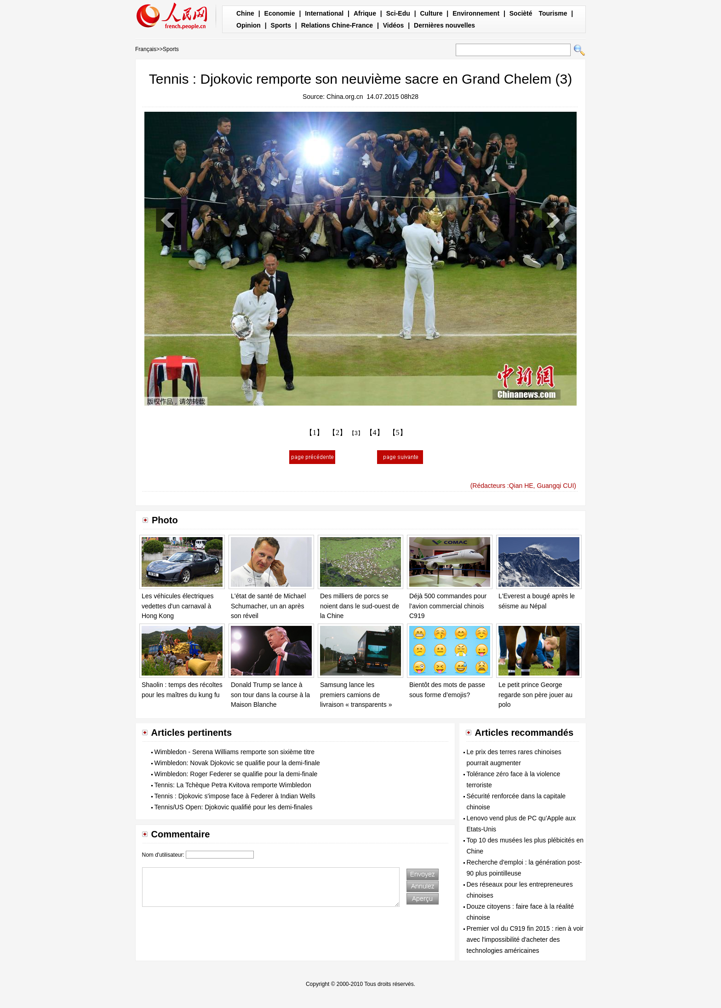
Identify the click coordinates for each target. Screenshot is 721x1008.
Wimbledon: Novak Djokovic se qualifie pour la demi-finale (237, 763)
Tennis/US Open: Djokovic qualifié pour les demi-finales (233, 807)
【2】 (337, 432)
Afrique (365, 13)
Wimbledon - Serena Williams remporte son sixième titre (234, 752)
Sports (281, 25)
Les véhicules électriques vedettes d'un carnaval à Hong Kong (177, 605)
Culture (431, 13)
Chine (245, 13)
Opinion (248, 25)
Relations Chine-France (337, 25)
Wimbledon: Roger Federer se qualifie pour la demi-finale (236, 774)
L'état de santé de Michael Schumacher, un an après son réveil (268, 605)
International (324, 13)
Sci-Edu (398, 13)
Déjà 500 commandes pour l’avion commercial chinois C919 (447, 605)
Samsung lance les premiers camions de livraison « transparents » (356, 694)
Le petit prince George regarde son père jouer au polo (535, 694)
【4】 (375, 432)
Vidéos (393, 25)
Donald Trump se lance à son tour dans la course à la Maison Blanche (270, 694)
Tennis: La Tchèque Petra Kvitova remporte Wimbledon (232, 785)
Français (145, 49)
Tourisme (552, 13)
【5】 (398, 432)
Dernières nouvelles (444, 25)
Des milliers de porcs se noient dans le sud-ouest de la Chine (359, 605)
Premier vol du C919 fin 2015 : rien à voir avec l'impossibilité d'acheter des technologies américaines (525, 939)
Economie (279, 13)
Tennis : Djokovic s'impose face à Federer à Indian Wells (234, 796)
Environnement (475, 13)
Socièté (520, 13)
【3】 (356, 433)
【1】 (314, 432)
